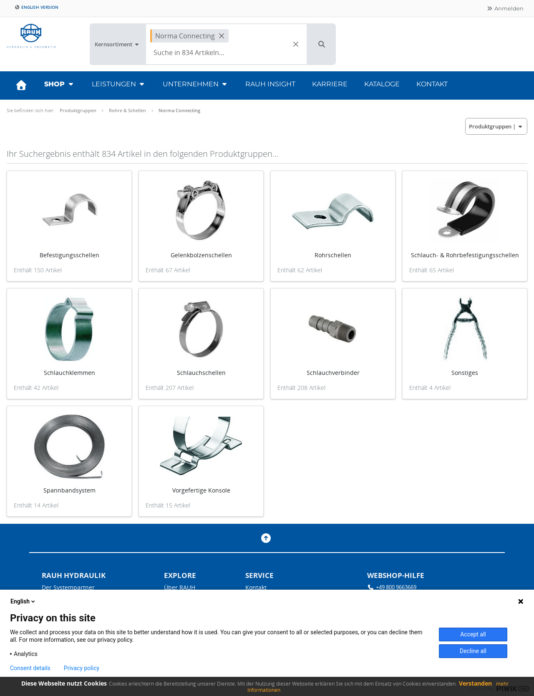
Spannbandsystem (69, 490)
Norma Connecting (179, 110)
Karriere (330, 84)
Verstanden (475, 683)
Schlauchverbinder (333, 373)
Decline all (473, 651)
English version (36, 7)
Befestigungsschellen (69, 255)
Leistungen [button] (119, 84)
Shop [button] (59, 84)
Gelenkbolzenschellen (201, 255)
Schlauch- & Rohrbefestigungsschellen (465, 255)
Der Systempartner (68, 587)
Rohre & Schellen (127, 110)
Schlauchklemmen (69, 373)
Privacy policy (81, 668)
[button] (321, 44)
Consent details (30, 668)
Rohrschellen (333, 255)
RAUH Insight (270, 84)
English (23, 601)
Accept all (473, 634)
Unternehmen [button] (196, 84)
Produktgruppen (78, 110)
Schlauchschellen (201, 373)
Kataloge (382, 84)
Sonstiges (464, 373)
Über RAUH (179, 587)
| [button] (496, 126)
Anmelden (505, 8)
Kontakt (432, 84)
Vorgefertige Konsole (201, 490)
